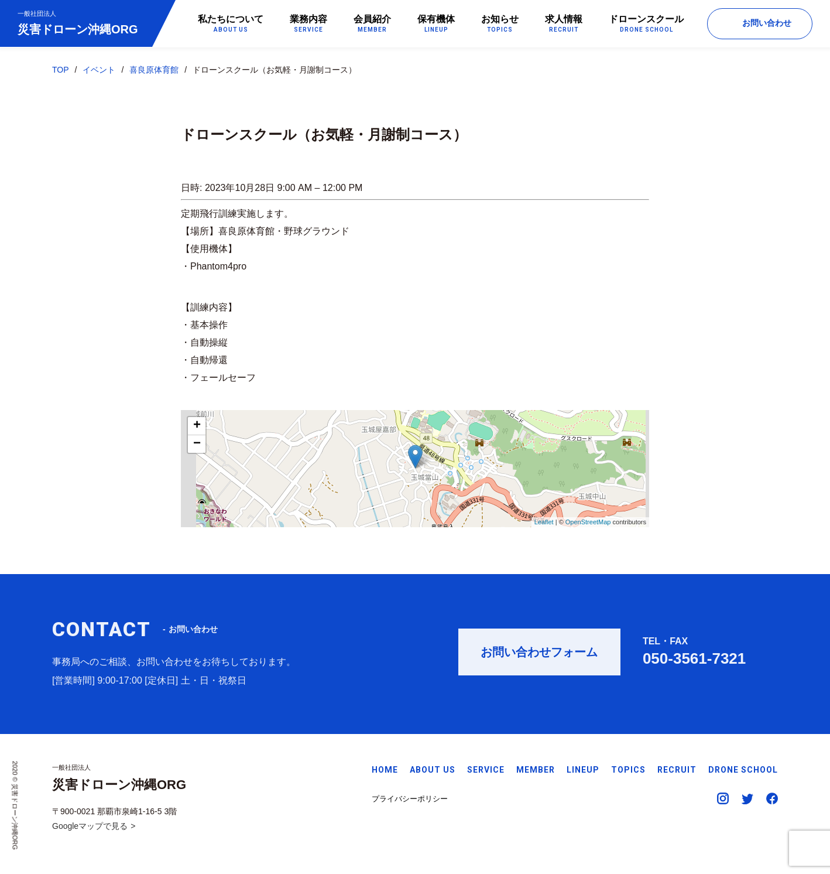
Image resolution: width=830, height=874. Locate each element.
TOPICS (628, 769)
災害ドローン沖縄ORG (78, 22)
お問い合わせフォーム (539, 656)
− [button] (197, 444)
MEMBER (535, 769)
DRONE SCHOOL (743, 769)
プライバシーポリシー (410, 798)
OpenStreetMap (588, 522)
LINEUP (583, 769)
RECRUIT (677, 769)
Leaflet (544, 522)
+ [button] (197, 426)
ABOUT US (432, 769)
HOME (385, 769)
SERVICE (486, 769)
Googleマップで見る (90, 826)
